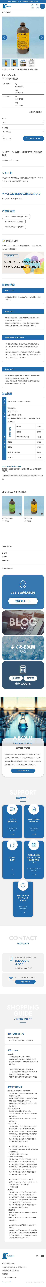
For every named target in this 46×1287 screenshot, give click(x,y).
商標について (22, 1267)
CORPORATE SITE (23, 771)
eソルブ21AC (28, 518)
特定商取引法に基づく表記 (10, 1270)
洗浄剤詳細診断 (7, 568)
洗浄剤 (4, 553)
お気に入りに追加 (34, 112)
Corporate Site (7, 1282)
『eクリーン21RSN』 (9, 181)
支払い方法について (8, 1267)
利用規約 (5, 1274)
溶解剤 (8, 12)
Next (41, 37)
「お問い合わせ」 (26, 469)
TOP (3, 12)
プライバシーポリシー (9, 1277)
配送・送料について (8, 1263)
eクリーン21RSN (7, 518)
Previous (4, 37)
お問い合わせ (25, 982)
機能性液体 (6, 560)
